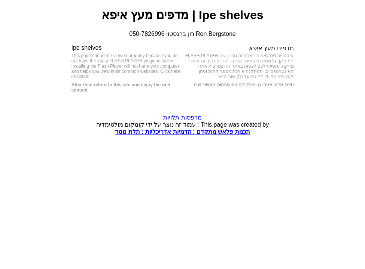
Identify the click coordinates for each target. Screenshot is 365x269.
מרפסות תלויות (182, 117)
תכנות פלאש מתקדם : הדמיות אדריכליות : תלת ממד (182, 132)
